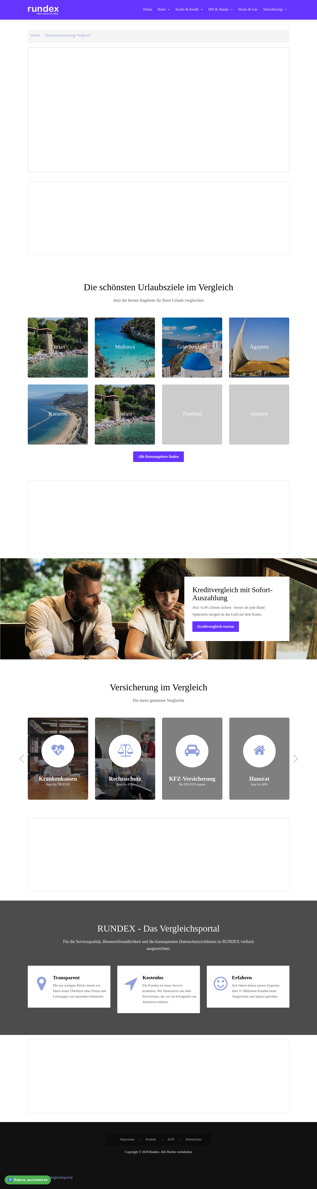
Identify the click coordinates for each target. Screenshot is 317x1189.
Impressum (127, 1139)
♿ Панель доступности (28, 1180)
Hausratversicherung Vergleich (67, 35)
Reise (162, 9)
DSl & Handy (218, 9)
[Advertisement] (93, 218)
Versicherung (272, 9)
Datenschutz (194, 1139)
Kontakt (151, 1139)
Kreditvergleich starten (215, 626)
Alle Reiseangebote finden (158, 457)
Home (147, 9)
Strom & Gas (248, 9)
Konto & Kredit (187, 9)
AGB (171, 1139)
